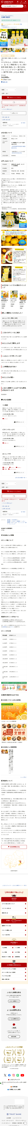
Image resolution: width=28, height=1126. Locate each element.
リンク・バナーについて (8, 1120)
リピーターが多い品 (6, 908)
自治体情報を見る (14, 847)
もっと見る (23, 777)
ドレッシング (12, 523)
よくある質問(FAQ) (14, 1018)
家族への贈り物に (6, 979)
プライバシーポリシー (20, 1120)
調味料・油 (10, 522)
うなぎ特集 (4, 947)
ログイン (12, 626)
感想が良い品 (5, 912)
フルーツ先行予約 (6, 934)
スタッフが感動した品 (7, 930)
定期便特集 (17, 956)
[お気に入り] (25, 1123)
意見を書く (14, 1036)
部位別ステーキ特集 (6, 956)
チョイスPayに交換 (6, 975)
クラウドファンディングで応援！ (9, 968)
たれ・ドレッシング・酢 (21, 522)
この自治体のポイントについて (9, 27)
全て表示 (23, 122)
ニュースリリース (17, 1118)
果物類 (9, 521)
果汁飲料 (14, 519)
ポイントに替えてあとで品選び (9, 972)
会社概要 (9, 1118)
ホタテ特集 (17, 952)
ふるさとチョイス (15, 1079)
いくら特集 (17, 947)
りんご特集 (4, 952)
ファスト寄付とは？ (7, 109)
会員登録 (4, 626)
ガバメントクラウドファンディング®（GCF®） (14, 1083)
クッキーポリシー (6, 1123)
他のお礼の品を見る (17, 153)
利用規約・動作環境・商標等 (19, 1123)
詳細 (21, 24)
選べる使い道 (6, 117)
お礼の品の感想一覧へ (20, 477)
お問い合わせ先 (6, 119)
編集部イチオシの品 (6, 925)
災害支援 (14, 1086)
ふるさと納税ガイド (14, 1001)
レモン (23, 521)
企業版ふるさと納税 (14, 1089)
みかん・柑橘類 (16, 521)
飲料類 (9, 519)
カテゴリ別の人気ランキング (8, 903)
